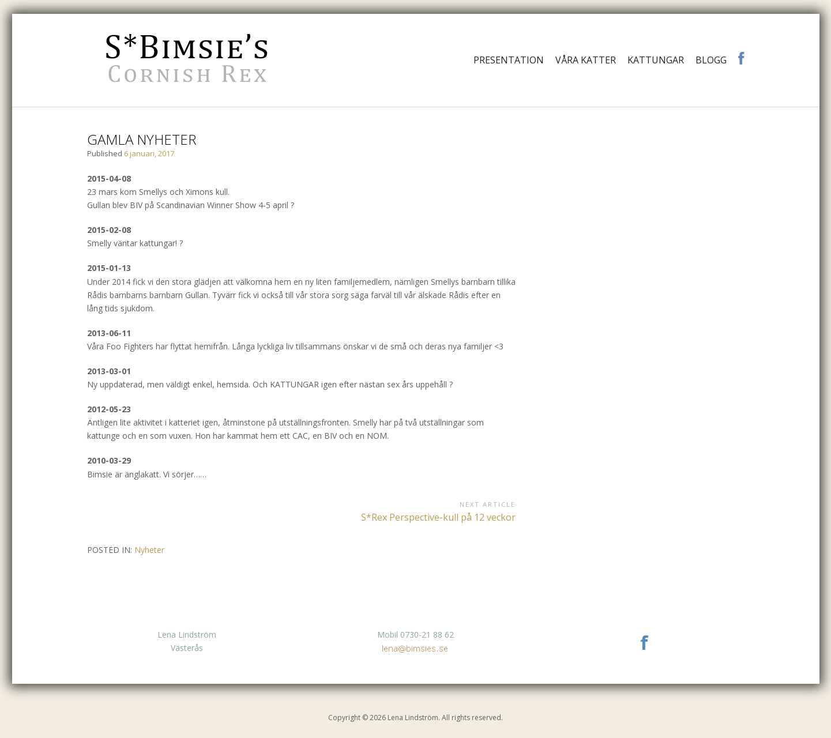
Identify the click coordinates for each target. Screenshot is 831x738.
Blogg (711, 60)
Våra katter (585, 60)
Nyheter (149, 549)
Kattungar (655, 60)
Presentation (508, 60)
